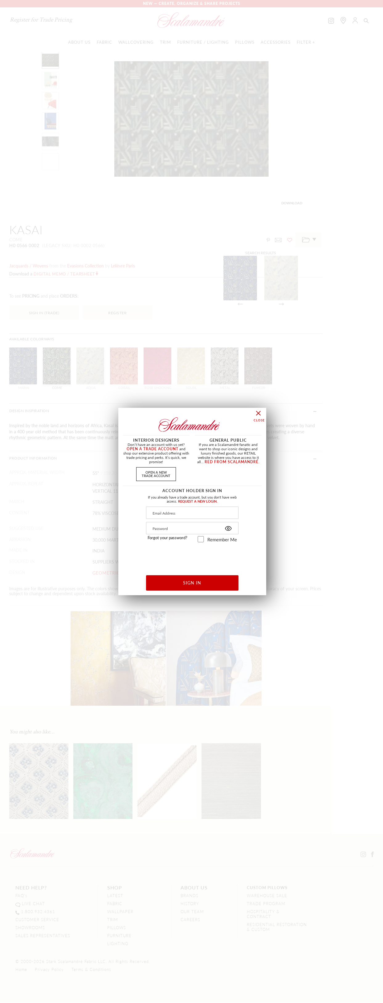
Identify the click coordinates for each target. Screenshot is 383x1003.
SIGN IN (192, 583)
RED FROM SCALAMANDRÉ (232, 461)
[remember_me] (201, 539)
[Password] (192, 528)
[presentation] (192, 556)
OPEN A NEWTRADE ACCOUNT (156, 474)
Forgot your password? (167, 537)
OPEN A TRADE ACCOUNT (152, 448)
